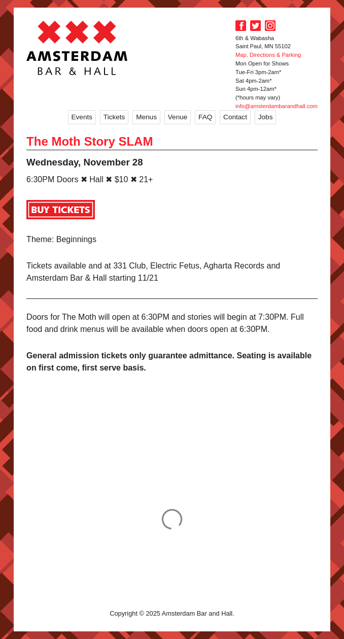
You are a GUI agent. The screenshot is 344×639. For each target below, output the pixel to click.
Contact (235, 117)
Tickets (114, 117)
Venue (178, 117)
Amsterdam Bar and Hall (77, 47)
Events (82, 117)
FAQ (205, 117)
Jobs (265, 117)
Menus (146, 117)
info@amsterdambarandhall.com (276, 106)
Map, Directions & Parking (268, 55)
